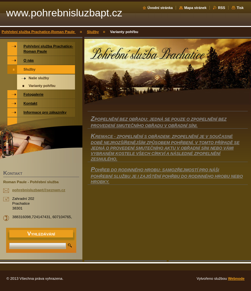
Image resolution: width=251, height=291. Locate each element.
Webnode (236, 278)
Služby (93, 32)
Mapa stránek (195, 8)
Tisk (240, 8)
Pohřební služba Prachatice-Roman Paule (39, 32)
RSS (221, 8)
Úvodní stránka (160, 8)
